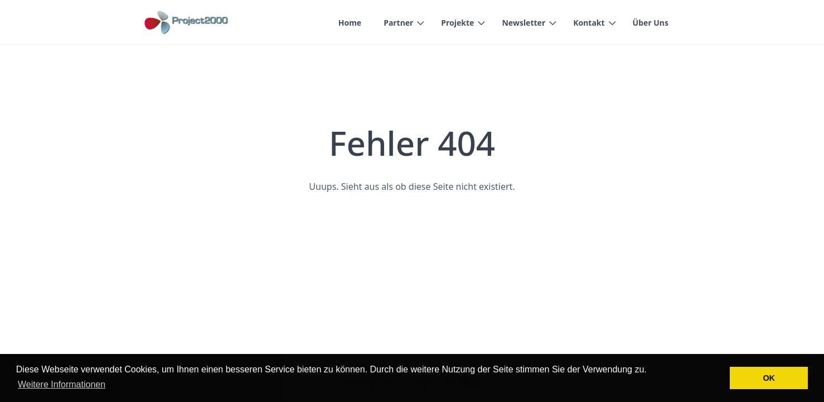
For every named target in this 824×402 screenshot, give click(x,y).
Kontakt (588, 22)
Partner (398, 22)
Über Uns (650, 22)
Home (349, 22)
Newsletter (523, 22)
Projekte (457, 22)
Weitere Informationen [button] (61, 384)
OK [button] (769, 378)
